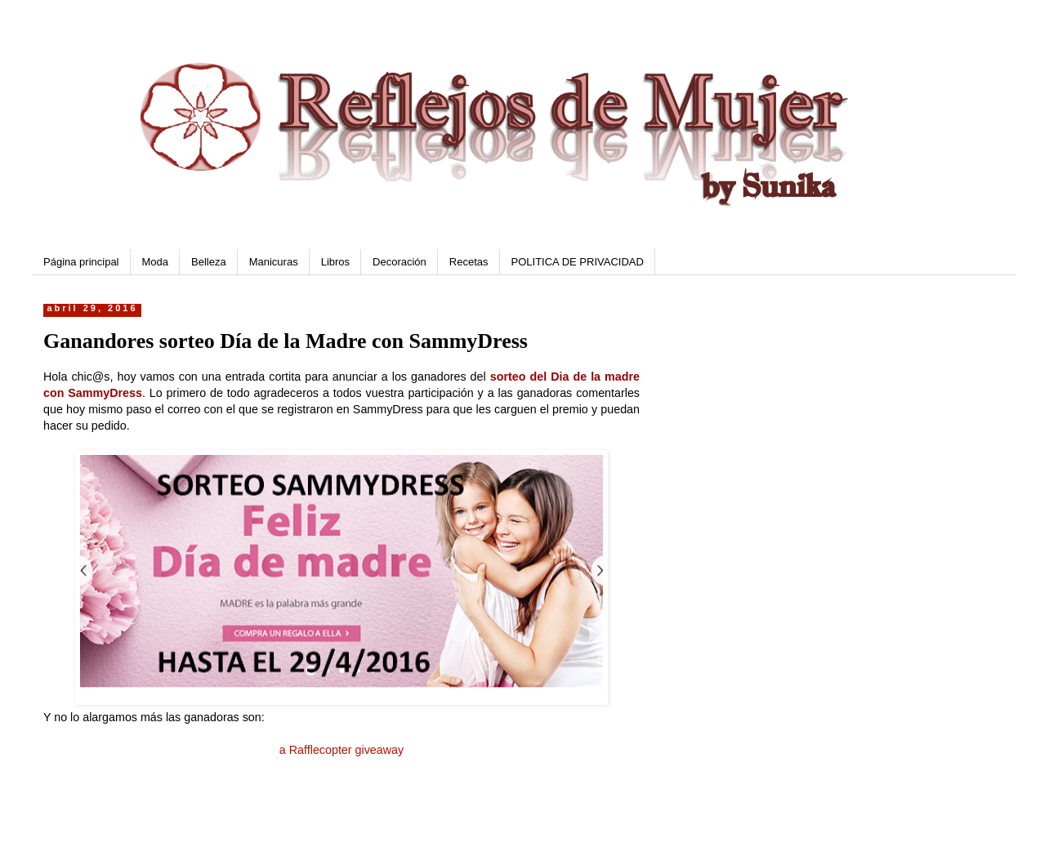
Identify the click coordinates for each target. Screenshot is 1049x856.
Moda (155, 262)
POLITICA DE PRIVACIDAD (577, 262)
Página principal (81, 262)
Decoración (399, 262)
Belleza (208, 262)
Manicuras (273, 262)
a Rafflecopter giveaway (341, 749)
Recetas (469, 262)
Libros (335, 262)
